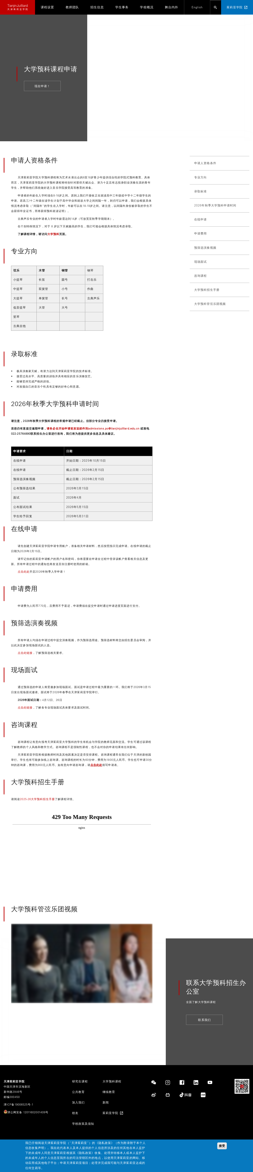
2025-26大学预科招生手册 (37, 799)
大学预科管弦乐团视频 (210, 304)
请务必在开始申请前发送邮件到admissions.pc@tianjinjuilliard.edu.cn (93, 428)
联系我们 (204, 1020)
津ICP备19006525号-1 (18, 1104)
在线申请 (200, 219)
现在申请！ (42, 86)
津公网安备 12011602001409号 (27, 1112)
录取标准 (200, 191)
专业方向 (200, 177)
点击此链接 (25, 653)
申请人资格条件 (205, 163)
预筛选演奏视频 (205, 247)
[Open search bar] (215, 7)
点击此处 (24, 571)
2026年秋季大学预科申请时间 (215, 205)
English (197, 7)
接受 (222, 1145)
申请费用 (200, 233)
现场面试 (200, 262)
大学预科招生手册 (206, 290)
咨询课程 (200, 276)
